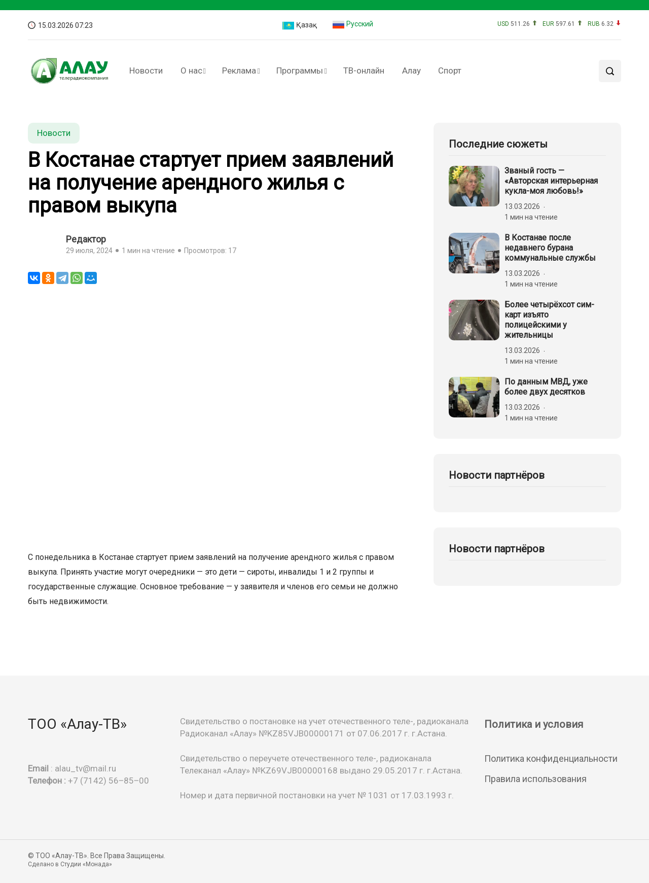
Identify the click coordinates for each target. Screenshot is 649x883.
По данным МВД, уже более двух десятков (546, 387)
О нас (191, 70)
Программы (299, 70)
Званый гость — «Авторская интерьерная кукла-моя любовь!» (551, 181)
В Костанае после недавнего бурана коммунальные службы (550, 248)
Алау (411, 70)
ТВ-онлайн (363, 70)
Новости (146, 70)
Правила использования (535, 778)
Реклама (239, 70)
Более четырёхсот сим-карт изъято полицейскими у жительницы (549, 320)
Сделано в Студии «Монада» (70, 864)
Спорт (449, 70)
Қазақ (299, 25)
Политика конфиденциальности (551, 758)
